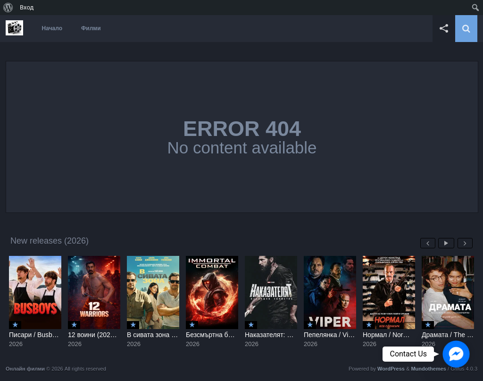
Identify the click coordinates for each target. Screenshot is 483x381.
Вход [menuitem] (26, 7)
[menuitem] (8, 7)
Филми (91, 28)
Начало (52, 28)
